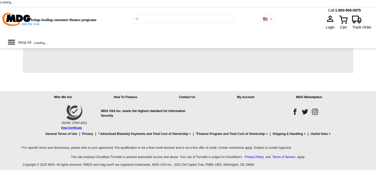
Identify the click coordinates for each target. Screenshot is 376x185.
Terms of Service (283, 157)
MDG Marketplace (309, 97)
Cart (343, 27)
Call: (331, 10)
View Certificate (71, 127)
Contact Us (187, 97)
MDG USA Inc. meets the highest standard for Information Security (143, 113)
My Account (246, 97)
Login (332, 27)
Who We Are (63, 97)
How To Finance (125, 97)
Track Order (361, 27)
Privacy (87, 134)
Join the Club (30, 24)
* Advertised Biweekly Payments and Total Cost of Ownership (143, 134)
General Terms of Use (61, 134)
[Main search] (137, 19)
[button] (188, 136)
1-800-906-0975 (348, 10)
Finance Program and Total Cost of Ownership (230, 134)
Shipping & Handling (288, 134)
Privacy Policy (254, 157)
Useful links (319, 134)
